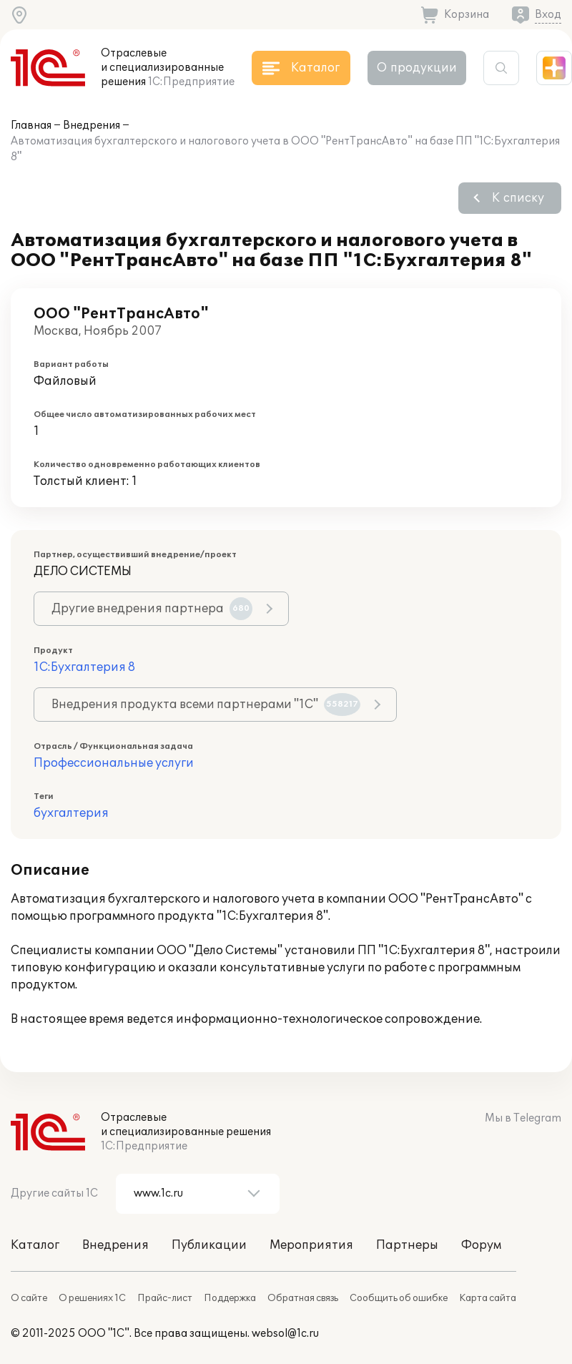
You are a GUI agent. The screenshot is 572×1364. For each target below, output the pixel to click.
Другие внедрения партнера (151, 608)
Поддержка (230, 1298)
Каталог (35, 1245)
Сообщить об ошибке (399, 1298)
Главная (31, 125)
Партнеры (407, 1245)
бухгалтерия (71, 813)
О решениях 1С (92, 1298)
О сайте (29, 1298)
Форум (481, 1245)
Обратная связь (302, 1298)
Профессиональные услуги (114, 763)
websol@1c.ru (285, 1334)
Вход (548, 15)
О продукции (417, 68)
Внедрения (91, 125)
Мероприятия (311, 1245)
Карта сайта (487, 1298)
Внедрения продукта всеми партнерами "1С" (205, 704)
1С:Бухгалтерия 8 (84, 667)
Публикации (209, 1245)
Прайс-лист (164, 1298)
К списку (518, 198)
